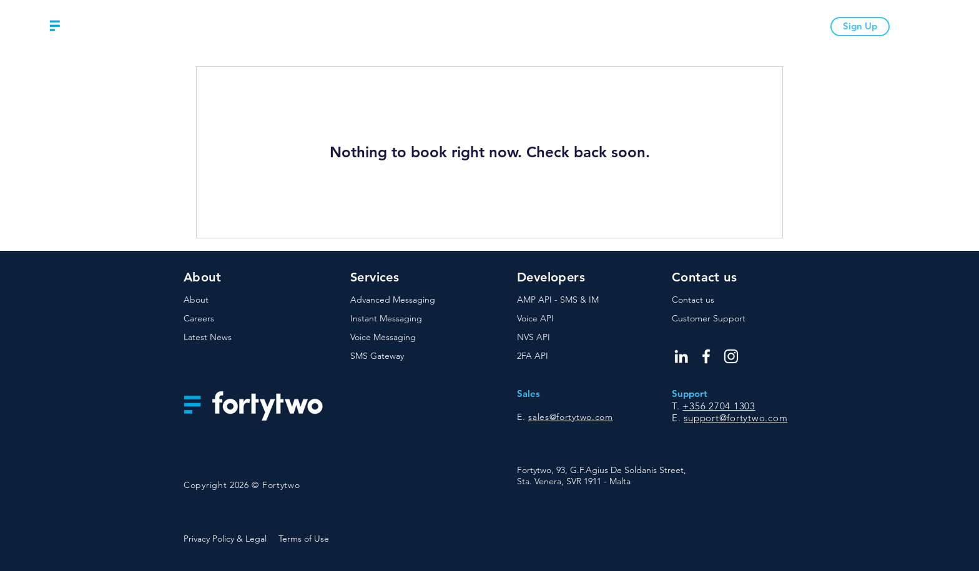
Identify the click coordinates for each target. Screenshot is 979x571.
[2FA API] (561, 356)
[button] (378, 26)
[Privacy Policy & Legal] (228, 539)
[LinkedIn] (681, 356)
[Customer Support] (716, 319)
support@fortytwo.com (735, 418)
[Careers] (228, 319)
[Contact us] (716, 300)
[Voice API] (561, 319)
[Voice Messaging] (394, 337)
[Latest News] (228, 337)
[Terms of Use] (306, 539)
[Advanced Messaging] (394, 300)
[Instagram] (731, 356)
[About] (228, 300)
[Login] (904, 26)
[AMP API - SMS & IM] (561, 300)
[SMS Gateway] (394, 356)
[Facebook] (706, 356)
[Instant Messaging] (394, 319)
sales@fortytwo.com (570, 416)
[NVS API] (561, 337)
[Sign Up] (860, 26)
